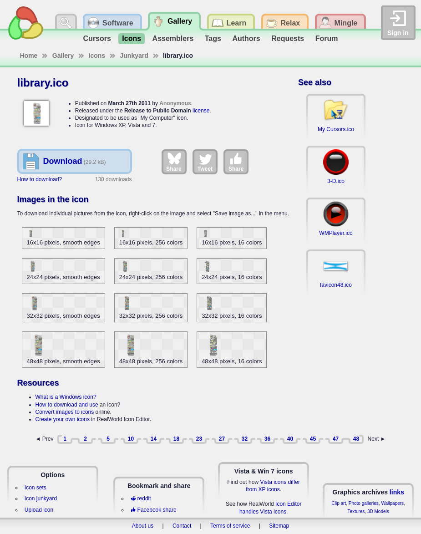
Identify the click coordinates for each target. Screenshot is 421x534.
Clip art (338, 503)
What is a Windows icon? (66, 397)
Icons (131, 38)
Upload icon (39, 510)
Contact (181, 526)
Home (29, 55)
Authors (246, 38)
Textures (356, 511)
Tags (213, 38)
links (397, 492)
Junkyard (134, 55)
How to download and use (67, 405)
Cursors (97, 38)
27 (222, 439)
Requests (287, 38)
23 (199, 439)
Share (173, 161)
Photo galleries (364, 503)
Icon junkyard (41, 498)
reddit (141, 498)
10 (131, 439)
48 (356, 439)
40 (290, 439)
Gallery (63, 55)
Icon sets (35, 487)
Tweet (205, 161)
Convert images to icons (65, 412)
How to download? (39, 179)
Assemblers (173, 38)
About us (142, 526)
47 (336, 439)
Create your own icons (63, 419)
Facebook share (153, 510)
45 (313, 439)
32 (245, 439)
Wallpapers (392, 503)
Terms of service (230, 526)
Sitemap (279, 526)
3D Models (378, 511)
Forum (326, 38)
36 (267, 439)
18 (176, 439)
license (201, 110)
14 (154, 439)
